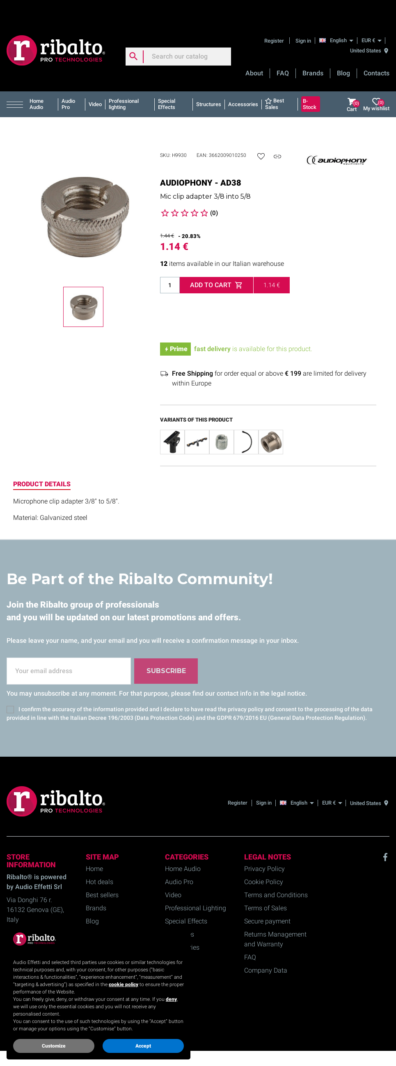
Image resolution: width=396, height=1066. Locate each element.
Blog (343, 51)
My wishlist (376, 82)
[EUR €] (371, 18)
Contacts (376, 51)
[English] (338, 18)
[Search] (178, 34)
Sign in (303, 18)
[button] (16, 82)
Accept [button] (143, 1046)
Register (274, 18)
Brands (312, 51)
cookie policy (123, 984)
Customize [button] (54, 1046)
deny (171, 999)
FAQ (283, 51)
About (254, 51)
